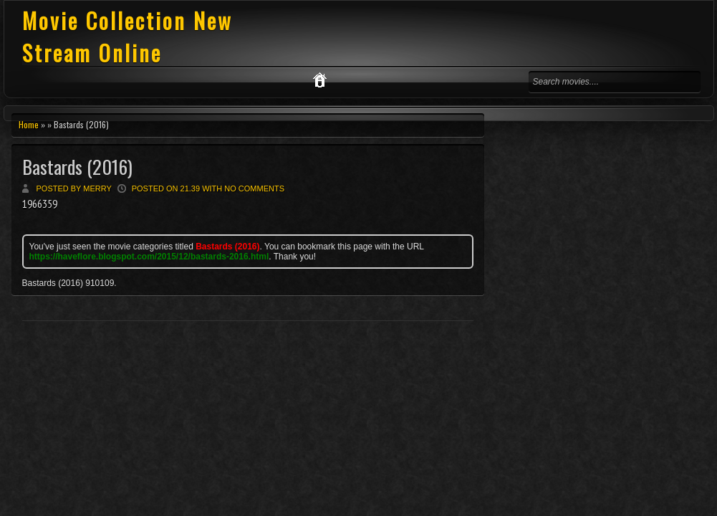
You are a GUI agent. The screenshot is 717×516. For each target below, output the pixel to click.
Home (29, 124)
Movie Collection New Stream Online (127, 36)
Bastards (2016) (77, 167)
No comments (254, 188)
